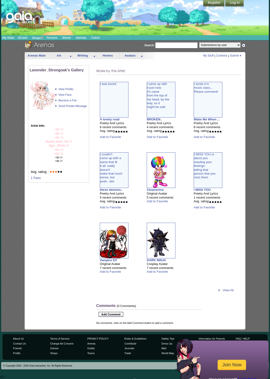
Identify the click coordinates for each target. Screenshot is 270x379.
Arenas (91, 343)
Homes (108, 55)
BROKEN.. (154, 119)
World (66, 38)
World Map (168, 353)
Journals (129, 348)
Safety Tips (168, 338)
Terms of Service (59, 338)
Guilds (91, 348)
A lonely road (110, 119)
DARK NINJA (156, 260)
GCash (23, 38)
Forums (51, 38)
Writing (82, 55)
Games (81, 38)
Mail (164, 348)
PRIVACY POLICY (98, 338)
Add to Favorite (110, 137)
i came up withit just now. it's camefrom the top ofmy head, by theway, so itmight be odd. (158, 95)
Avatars (129, 55)
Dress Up (167, 343)
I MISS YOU (202, 189)
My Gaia (8, 38)
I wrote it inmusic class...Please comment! (206, 87)
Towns (91, 353)
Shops (37, 37)
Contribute (130, 343)
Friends (17, 348)
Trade (127, 353)
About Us (18, 338)
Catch (95, 38)
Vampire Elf (108, 260)
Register (214, 3)
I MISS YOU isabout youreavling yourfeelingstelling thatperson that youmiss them (205, 166)
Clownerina (155, 189)
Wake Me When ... (207, 119)
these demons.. (111, 189)
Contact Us (19, 343)
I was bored (108, 84)
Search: (149, 45)
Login (234, 3)
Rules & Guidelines (135, 338)
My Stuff (208, 55)
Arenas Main (36, 55)
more (70, 55)
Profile (16, 353)
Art (59, 55)
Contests (221, 55)
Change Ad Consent (61, 343)
